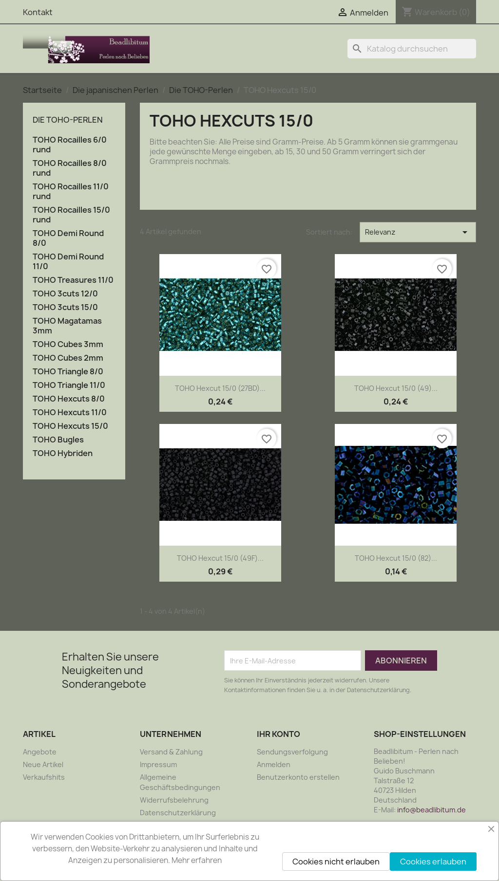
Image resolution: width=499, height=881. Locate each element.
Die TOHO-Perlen (68, 119)
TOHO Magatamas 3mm (67, 326)
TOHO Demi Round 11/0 (68, 262)
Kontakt (38, 12)
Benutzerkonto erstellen (298, 777)
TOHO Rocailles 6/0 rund (70, 145)
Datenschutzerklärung (178, 812)
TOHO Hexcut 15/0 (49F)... (220, 558)
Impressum (158, 764)
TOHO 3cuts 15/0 (65, 307)
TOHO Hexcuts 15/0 (70, 426)
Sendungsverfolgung (292, 751)
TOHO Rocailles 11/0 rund (71, 192)
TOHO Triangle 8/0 (68, 372)
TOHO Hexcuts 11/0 (70, 412)
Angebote (40, 751)
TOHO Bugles (58, 440)
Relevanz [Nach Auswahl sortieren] (418, 232)
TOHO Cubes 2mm (68, 358)
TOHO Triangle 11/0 (69, 385)
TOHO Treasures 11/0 (73, 280)
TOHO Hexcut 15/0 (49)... (396, 388)
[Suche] (411, 48)
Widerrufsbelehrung (174, 800)
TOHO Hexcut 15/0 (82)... (396, 558)
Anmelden (273, 764)
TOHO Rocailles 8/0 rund (70, 168)
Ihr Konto (278, 734)
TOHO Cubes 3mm (68, 344)
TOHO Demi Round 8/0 (68, 238)
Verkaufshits (44, 777)
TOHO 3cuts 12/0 (65, 294)
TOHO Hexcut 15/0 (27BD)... (220, 388)
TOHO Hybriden (63, 453)
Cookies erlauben (433, 861)
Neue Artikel (43, 764)
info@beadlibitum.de (431, 809)
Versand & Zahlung (171, 751)
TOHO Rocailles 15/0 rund (71, 215)
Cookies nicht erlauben (336, 861)
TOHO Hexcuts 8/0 (69, 399)
